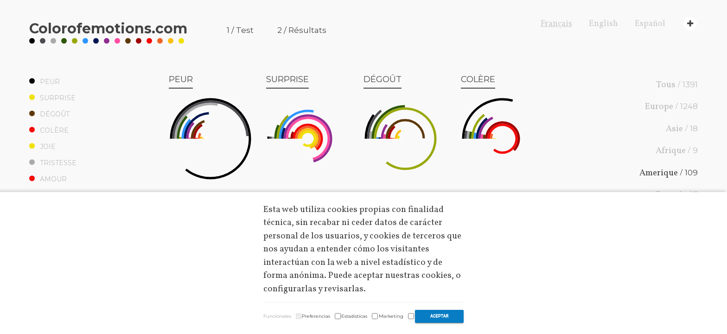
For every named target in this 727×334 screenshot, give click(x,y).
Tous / (677, 84)
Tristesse (53, 163)
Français (556, 24)
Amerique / (668, 173)
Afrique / (677, 151)
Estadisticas (354, 316)
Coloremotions (108, 28)
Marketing (391, 316)
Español (650, 24)
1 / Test (240, 30)
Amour (48, 179)
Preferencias (316, 316)
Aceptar (439, 316)
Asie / (682, 128)
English (603, 24)
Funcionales (277, 316)
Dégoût (49, 114)
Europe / (671, 107)
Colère (49, 130)
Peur (44, 81)
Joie (42, 146)
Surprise (52, 98)
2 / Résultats (301, 30)
